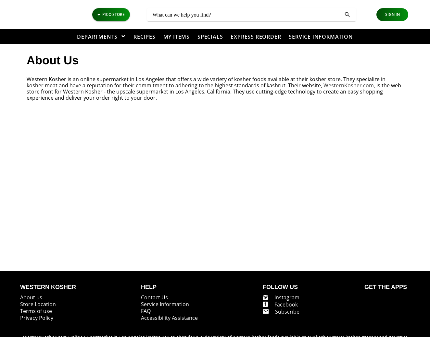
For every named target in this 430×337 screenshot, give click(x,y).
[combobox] (251, 14)
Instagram (286, 297)
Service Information (165, 304)
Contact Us (154, 297)
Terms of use (36, 311)
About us (31, 297)
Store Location (38, 304)
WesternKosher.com (348, 85)
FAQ (146, 311)
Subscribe (287, 311)
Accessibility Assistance (169, 317)
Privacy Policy (36, 317)
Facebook (286, 304)
